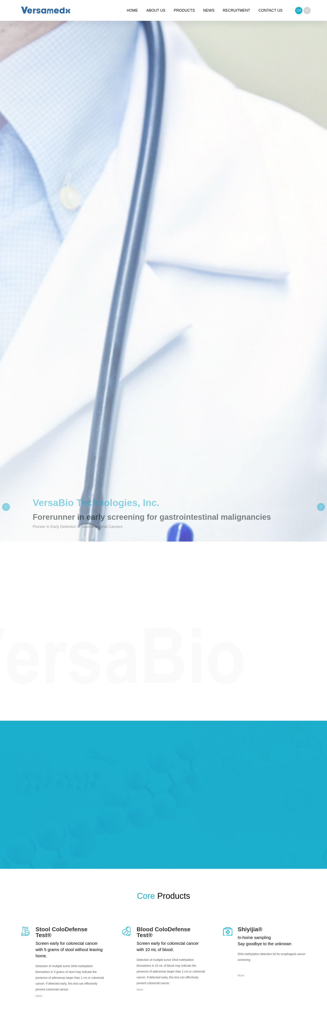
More (39, 996)
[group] (163, 507)
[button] (321, 507)
